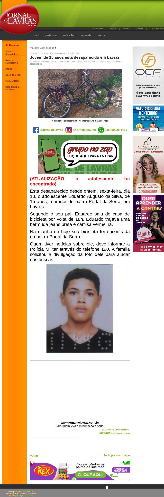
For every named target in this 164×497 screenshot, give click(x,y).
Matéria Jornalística (11, 52)
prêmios (51, 35)
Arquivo (113, 29)
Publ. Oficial (12, 81)
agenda (86, 35)
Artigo (8, 69)
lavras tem (69, 35)
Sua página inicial (157, 29)
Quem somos (97, 29)
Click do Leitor (13, 75)
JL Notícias (12, 45)
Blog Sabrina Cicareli (12, 88)
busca (100, 35)
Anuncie (126, 29)
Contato (140, 29)
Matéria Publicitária (11, 61)
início (36, 35)
